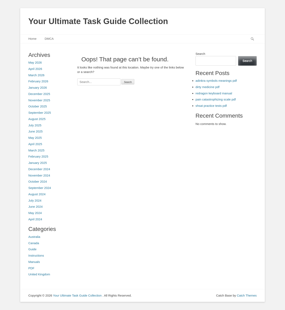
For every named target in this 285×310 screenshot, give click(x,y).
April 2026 (35, 69)
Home (32, 38)
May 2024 (35, 213)
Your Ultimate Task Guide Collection (98, 21)
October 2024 (37, 181)
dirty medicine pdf (208, 87)
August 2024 (36, 194)
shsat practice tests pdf (211, 105)
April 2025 (35, 144)
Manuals (34, 262)
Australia (34, 236)
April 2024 (35, 219)
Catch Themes (247, 295)
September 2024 (39, 188)
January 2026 (37, 87)
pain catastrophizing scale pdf (216, 99)
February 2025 (38, 156)
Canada (33, 243)
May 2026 (35, 62)
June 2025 (35, 131)
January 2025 (37, 162)
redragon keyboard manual (214, 93)
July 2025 (34, 125)
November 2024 (39, 175)
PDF (31, 268)
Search (200, 53)
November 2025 (39, 100)
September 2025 (39, 112)
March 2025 (36, 150)
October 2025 (37, 106)
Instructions (36, 255)
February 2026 (38, 81)
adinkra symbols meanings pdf (216, 80)
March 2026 (36, 75)
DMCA (49, 38)
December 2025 (39, 94)
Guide (32, 249)
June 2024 (35, 206)
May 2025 (35, 137)
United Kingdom (39, 274)
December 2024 (39, 169)
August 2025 (36, 119)
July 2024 (34, 200)
